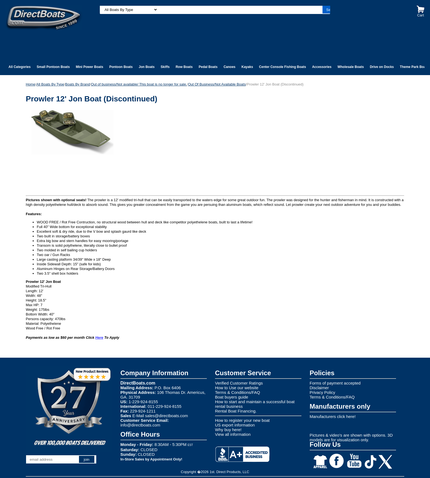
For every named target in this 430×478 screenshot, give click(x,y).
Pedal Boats (208, 67)
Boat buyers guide (231, 397)
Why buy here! (228, 429)
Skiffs (165, 67)
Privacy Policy (322, 392)
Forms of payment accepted (335, 383)
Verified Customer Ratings (239, 383)
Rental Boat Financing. (236, 411)
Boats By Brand (77, 84)
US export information (235, 425)
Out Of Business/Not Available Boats (217, 84)
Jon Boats (147, 67)
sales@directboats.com (166, 415)
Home (30, 84)
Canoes (229, 67)
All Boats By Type (50, 84)
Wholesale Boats (351, 67)
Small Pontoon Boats (53, 67)
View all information (233, 434)
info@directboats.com (140, 425)
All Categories (20, 67)
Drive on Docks (382, 67)
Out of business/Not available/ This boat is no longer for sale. (139, 84)
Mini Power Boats (89, 67)
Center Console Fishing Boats (282, 67)
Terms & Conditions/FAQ (237, 392)
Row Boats (184, 67)
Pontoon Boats (120, 67)
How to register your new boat (242, 420)
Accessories (322, 67)
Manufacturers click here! (333, 416)
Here (99, 337)
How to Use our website (236, 387)
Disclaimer (319, 387)
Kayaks (247, 67)
